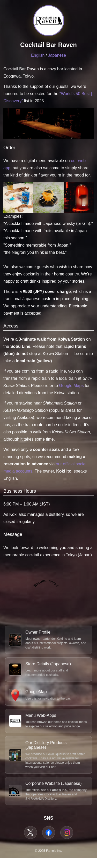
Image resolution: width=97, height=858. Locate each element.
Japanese (57, 55)
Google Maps (71, 385)
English (37, 55)
